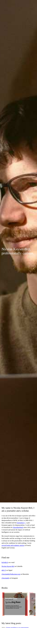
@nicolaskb (5, 578)
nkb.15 (4, 570)
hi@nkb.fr (5, 562)
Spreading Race (11, 598)
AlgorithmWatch (18, 527)
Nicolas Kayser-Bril (8, 566)
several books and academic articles (13, 545)
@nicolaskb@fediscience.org (11, 574)
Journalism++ (21, 523)
